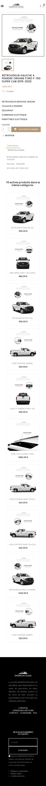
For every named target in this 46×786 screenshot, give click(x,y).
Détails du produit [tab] (16, 150)
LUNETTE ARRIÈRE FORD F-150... (23, 409)
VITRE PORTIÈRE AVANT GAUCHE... (23, 544)
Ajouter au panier (26, 129)
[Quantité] (5, 129)
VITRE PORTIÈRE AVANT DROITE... (23, 499)
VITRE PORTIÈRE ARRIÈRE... (23, 363)
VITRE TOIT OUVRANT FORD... (23, 454)
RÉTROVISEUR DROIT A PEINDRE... (23, 590)
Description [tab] (12, 145)
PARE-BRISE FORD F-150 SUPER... (23, 273)
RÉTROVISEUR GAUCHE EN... (23, 228)
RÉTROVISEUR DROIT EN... (23, 318)
